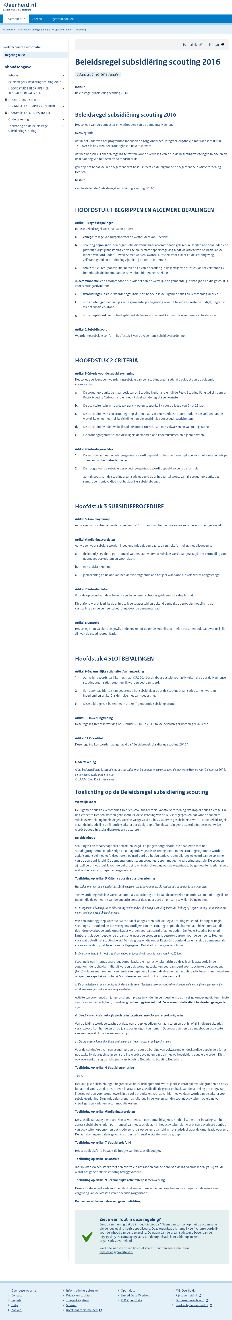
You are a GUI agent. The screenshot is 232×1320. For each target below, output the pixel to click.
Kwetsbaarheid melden (82, 1310)
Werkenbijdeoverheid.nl (192, 1305)
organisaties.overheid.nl (116, 1241)
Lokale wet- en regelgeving (33, 29)
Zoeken (37, 19)
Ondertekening (18, 119)
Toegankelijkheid (77, 1300)
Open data (128, 1290)
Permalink (193, 45)
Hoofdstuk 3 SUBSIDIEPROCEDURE (29, 106)
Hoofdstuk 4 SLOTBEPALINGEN (26, 113)
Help (14, 1305)
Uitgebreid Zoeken (61, 19)
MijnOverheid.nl (186, 1290)
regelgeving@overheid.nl (116, 1252)
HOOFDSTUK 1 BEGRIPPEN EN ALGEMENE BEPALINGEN (26, 90)
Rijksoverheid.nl (186, 1295)
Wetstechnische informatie (22, 47)
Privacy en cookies (78, 1295)
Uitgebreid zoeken (62, 29)
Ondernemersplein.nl (190, 1300)
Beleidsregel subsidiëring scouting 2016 (34, 82)
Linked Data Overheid (135, 1295)
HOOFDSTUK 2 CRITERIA (22, 100)
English (16, 1300)
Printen (217, 45)
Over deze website (23, 1290)
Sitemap (71, 1305)
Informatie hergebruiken (83, 1290)
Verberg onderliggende (6, 88)
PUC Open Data (131, 1300)
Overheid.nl (14, 19)
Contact (16, 1295)
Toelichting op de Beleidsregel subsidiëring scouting (28, 128)
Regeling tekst (15, 55)
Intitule (13, 75)
